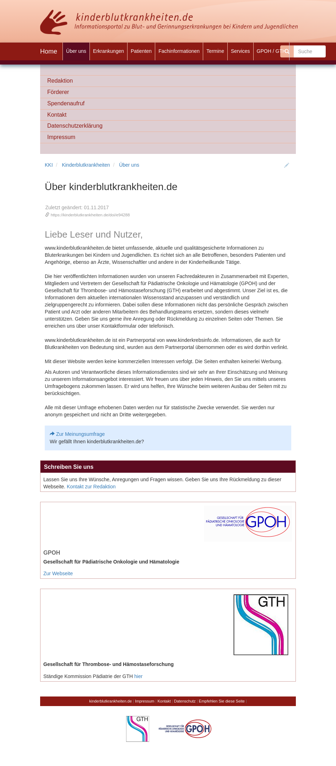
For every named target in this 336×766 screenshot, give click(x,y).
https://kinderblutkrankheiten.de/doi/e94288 (90, 214)
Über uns (129, 165)
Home (48, 51)
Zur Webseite (58, 573)
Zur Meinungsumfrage (80, 434)
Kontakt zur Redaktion (91, 486)
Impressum (144, 701)
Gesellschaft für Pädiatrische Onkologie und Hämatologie (111, 562)
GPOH (51, 552)
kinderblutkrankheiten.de (110, 701)
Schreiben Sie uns (69, 467)
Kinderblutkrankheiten (86, 165)
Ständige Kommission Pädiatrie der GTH (88, 676)
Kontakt (163, 701)
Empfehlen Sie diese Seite (222, 701)
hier (138, 676)
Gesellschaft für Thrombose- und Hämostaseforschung (108, 664)
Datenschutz (185, 701)
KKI (49, 165)
